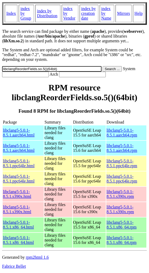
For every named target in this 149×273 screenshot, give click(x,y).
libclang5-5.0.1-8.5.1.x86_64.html (18, 224)
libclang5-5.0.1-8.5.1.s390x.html (17, 194)
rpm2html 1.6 (37, 257)
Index (11, 13)
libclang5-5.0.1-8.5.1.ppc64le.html (19, 163)
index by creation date (88, 13)
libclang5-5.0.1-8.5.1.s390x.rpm (120, 194)
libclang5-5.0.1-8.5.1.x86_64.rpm (122, 224)
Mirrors (123, 13)
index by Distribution (47, 13)
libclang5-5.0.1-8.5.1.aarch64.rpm (122, 132)
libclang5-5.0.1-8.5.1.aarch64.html (19, 132)
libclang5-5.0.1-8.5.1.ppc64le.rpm (122, 163)
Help (138, 13)
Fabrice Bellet (14, 266)
